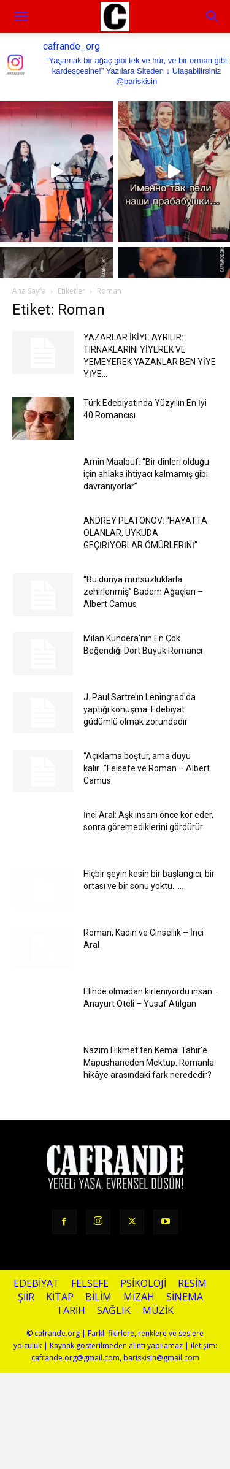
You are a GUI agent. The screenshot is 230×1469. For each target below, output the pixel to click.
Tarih (70, 1310)
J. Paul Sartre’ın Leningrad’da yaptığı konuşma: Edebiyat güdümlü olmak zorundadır (139, 709)
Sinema (184, 1297)
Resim (192, 1283)
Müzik (158, 1310)
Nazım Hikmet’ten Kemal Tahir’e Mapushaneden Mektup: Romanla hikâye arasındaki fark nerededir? (148, 1062)
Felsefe (90, 1283)
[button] (213, 16)
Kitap (60, 1297)
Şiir (26, 1297)
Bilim (98, 1297)
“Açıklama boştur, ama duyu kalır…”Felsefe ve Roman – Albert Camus (146, 768)
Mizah (139, 1297)
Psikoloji (143, 1283)
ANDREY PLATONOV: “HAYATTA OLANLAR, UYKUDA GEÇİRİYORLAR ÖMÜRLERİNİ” (145, 533)
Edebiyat (36, 1283)
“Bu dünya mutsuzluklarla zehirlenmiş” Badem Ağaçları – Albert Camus (143, 591)
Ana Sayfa (29, 291)
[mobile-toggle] (20, 16)
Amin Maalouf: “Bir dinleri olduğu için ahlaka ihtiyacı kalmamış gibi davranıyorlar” (146, 474)
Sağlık (114, 1310)
